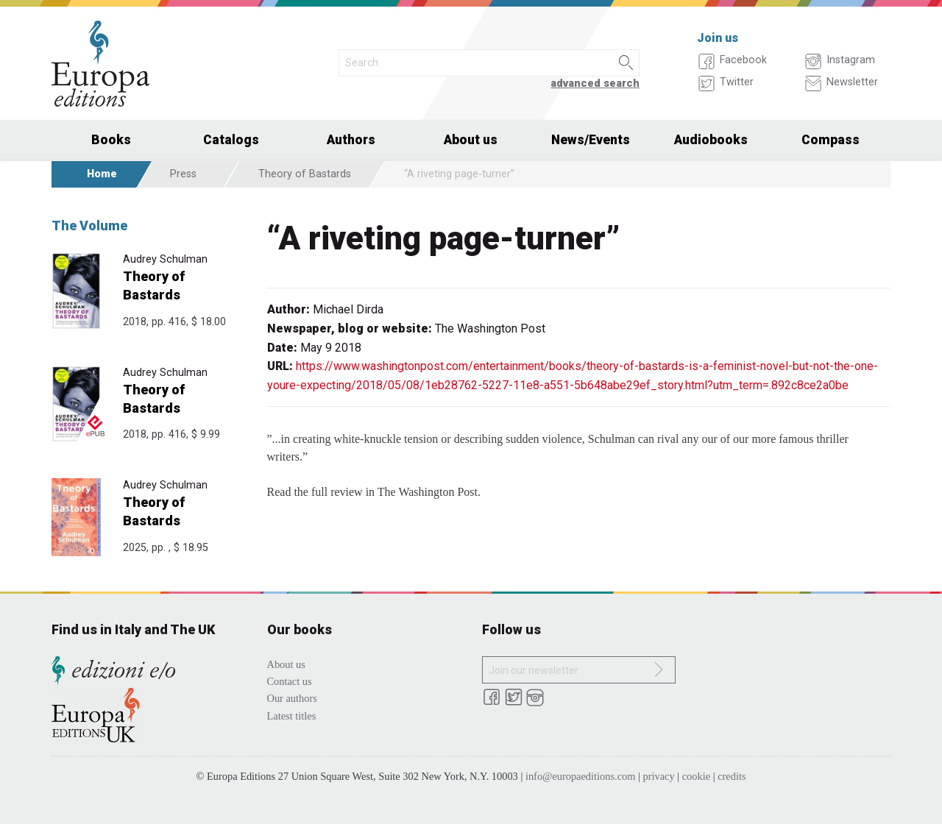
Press (183, 174)
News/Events (590, 139)
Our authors (292, 698)
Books (111, 139)
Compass (830, 139)
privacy (659, 776)
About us (470, 139)
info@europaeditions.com (580, 776)
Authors (351, 139)
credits (732, 776)
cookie (696, 776)
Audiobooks (711, 139)
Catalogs (231, 139)
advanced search (595, 83)
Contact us (289, 681)
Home (102, 174)
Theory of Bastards (304, 174)
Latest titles (291, 716)
